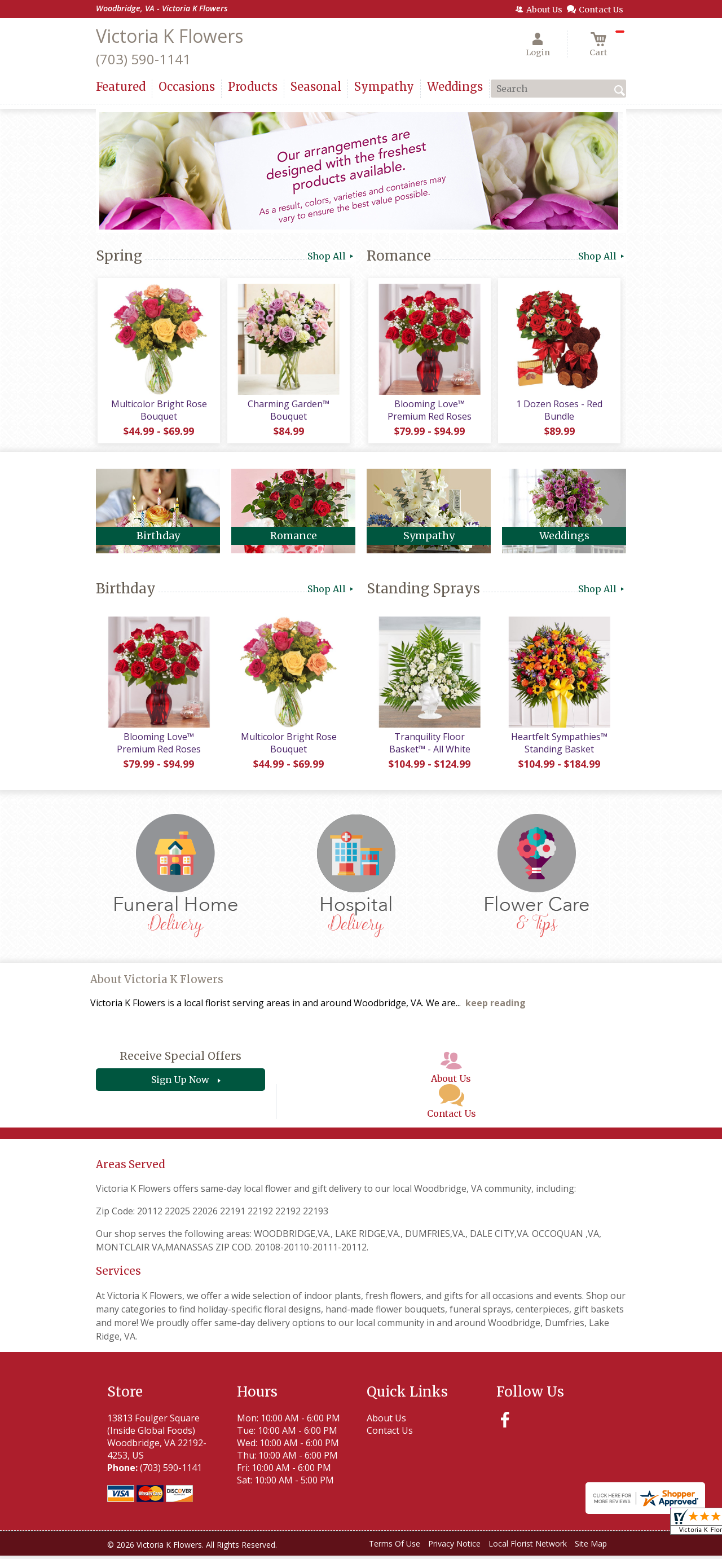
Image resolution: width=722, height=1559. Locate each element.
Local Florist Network (527, 1547)
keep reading (495, 1007)
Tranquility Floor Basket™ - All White (428, 746)
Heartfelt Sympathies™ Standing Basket (558, 746)
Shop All (331, 256)
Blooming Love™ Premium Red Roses (429, 411)
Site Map (591, 1547)
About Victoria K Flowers (156, 983)
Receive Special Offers (180, 1060)
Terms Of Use (394, 1547)
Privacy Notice (454, 1547)
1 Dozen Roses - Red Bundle (559, 411)
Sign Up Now (180, 1083)
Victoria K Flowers (169, 36)
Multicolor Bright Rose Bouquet (158, 411)
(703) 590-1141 (143, 59)
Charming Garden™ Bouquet (288, 411)
